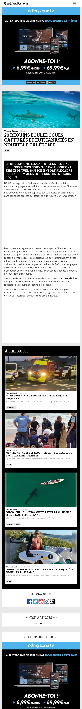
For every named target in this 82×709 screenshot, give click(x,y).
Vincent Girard (11, 131)
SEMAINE (33, 623)
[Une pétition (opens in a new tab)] (70, 278)
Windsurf (11, 407)
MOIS (42, 623)
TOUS (50, 623)
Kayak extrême (13, 524)
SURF (7, 150)
